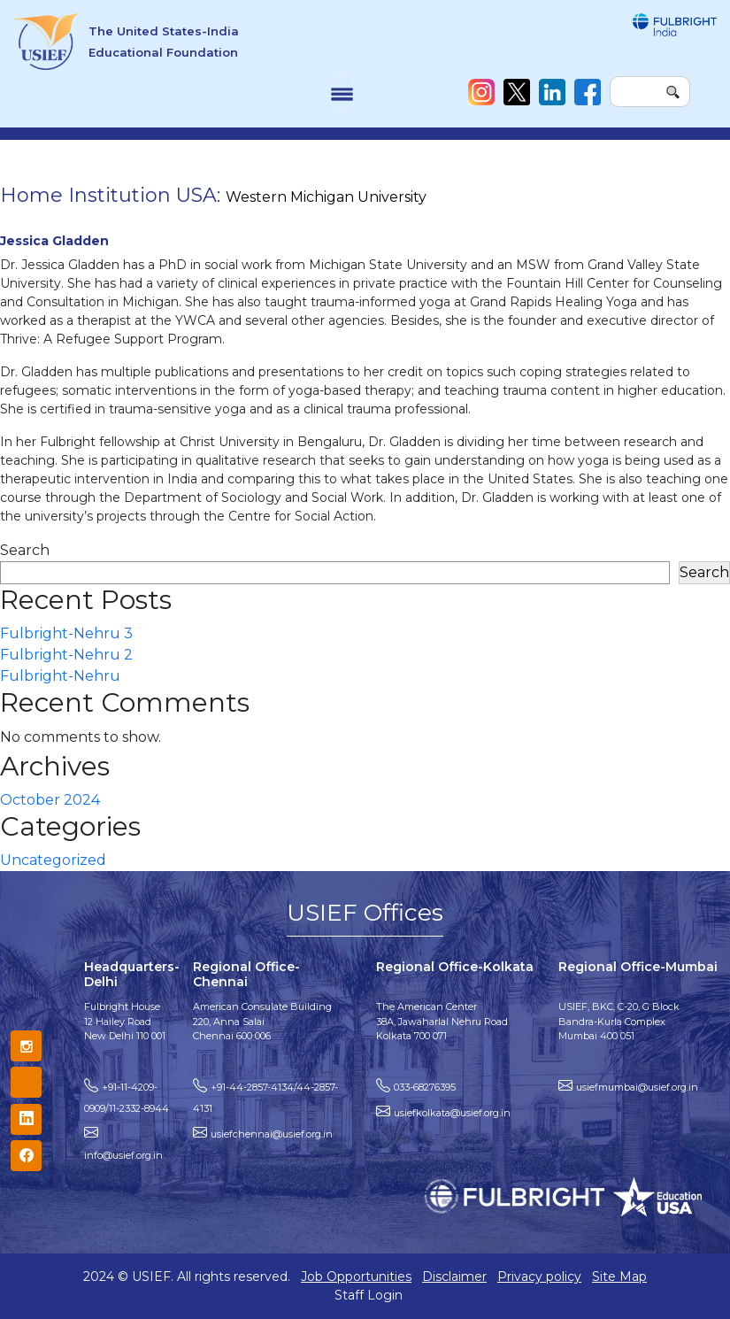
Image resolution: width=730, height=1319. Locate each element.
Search (25, 550)
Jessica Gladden (54, 241)
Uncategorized (53, 860)
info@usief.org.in (123, 1155)
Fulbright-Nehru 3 (66, 633)
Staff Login (368, 1295)
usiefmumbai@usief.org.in (637, 1087)
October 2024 (50, 799)
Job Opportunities (356, 1276)
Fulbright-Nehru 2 (66, 654)
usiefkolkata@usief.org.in (452, 1113)
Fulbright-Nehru (60, 675)
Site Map (619, 1276)
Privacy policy (539, 1276)
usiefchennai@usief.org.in (272, 1134)
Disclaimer (454, 1276)
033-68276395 (425, 1087)
